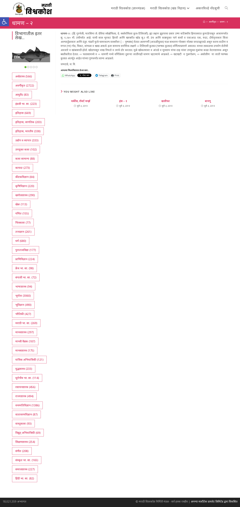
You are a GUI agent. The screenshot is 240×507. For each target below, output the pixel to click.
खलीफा (165, 101)
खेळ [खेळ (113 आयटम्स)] (21, 204)
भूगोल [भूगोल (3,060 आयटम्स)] (23, 296)
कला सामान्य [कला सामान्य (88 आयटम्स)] (25, 159)
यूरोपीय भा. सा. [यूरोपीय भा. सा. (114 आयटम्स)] (27, 378)
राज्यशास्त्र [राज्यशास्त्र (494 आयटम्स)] (24, 396)
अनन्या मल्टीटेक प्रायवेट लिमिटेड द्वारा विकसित (214, 501)
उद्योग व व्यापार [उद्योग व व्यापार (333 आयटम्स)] (26, 140)
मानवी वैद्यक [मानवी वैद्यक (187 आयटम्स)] (25, 341)
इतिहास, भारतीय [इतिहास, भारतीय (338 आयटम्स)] (27, 131)
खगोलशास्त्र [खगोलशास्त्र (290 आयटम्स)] (25, 195)
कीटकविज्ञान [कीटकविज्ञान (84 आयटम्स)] (24, 177)
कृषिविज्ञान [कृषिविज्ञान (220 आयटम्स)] (24, 186)
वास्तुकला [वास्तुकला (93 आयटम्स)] (23, 423)
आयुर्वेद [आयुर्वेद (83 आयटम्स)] (22, 95)
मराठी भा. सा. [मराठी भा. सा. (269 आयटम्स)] (26, 323)
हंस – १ (123, 101)
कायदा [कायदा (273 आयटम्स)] (22, 168)
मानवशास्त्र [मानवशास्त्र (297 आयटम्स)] (24, 332)
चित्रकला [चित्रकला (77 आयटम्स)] (22, 222)
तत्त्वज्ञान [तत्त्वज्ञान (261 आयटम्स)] (23, 232)
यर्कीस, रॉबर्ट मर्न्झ (80, 101)
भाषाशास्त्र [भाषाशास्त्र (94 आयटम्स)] (23, 286)
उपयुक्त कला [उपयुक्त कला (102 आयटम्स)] (26, 149)
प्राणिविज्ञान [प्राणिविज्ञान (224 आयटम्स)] (25, 259)
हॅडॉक (17, 57)
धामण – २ (224, 21)
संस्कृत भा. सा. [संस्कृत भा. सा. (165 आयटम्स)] (26, 460)
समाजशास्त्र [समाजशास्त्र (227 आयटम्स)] (25, 469)
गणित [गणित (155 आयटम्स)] (22, 213)
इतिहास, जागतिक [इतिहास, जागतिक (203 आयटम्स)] (28, 122)
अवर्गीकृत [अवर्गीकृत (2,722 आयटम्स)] (24, 85)
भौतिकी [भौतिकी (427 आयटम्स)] (23, 314)
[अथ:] (204, 21)
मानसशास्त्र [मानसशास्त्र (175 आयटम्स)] (24, 350)
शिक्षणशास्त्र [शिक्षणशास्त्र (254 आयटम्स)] (25, 442)
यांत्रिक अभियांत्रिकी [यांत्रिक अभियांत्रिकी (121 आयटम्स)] (29, 360)
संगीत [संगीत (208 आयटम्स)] (21, 451)
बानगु (208, 101)
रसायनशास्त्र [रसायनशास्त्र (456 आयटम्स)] (25, 387)
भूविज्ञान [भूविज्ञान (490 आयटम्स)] (23, 305)
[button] (4, 21)
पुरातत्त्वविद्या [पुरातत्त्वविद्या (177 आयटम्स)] (25, 250)
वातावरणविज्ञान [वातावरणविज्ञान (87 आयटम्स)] (26, 414)
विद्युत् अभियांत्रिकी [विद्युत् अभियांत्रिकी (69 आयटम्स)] (27, 433)
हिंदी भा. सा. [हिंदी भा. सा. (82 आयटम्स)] (24, 478)
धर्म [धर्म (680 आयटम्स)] (20, 241)
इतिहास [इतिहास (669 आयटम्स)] (23, 113)
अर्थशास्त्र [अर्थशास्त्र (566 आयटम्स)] (23, 76)
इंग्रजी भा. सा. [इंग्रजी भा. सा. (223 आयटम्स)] (26, 104)
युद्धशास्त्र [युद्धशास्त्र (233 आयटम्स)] (23, 369)
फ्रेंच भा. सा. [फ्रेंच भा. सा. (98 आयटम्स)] (24, 268)
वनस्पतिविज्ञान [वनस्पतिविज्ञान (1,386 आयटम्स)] (27, 405)
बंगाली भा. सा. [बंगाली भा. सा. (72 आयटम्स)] (25, 277)
